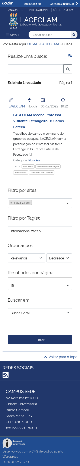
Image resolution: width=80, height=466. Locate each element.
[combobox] (40, 203)
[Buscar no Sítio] (49, 35)
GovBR (7, 3)
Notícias (34, 160)
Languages (14, 10)
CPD (26, 462)
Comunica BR (32, 4)
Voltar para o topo (60, 356)
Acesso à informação (64, 4)
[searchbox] (34, 203)
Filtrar (40, 339)
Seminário (20, 172)
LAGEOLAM (17, 106)
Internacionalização (48, 166)
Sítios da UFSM (63, 10)
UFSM (15, 462)
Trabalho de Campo (42, 172)
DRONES (28, 166)
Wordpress (10, 456)
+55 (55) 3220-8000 (21, 427)
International (39, 10)
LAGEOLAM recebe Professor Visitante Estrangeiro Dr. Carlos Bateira (38, 120)
